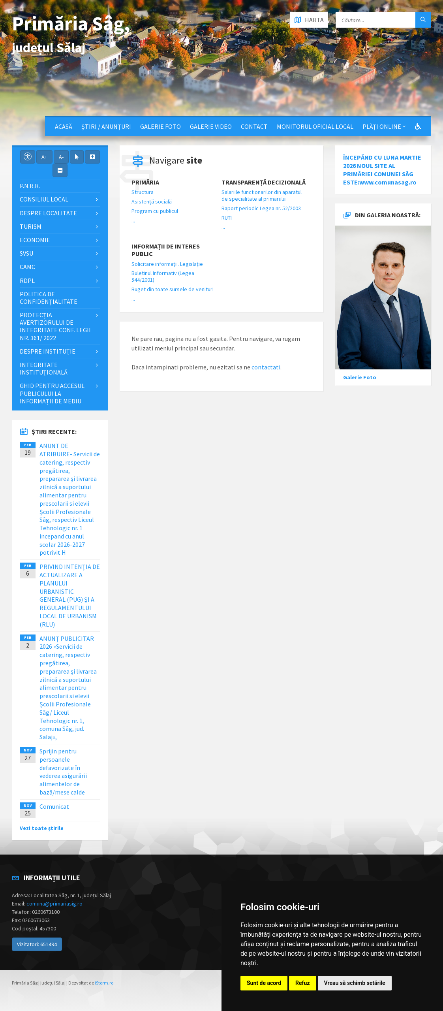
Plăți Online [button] (381, 126)
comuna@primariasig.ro (54, 903)
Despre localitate (48, 213)
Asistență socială (151, 201)
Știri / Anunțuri (106, 126)
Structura (142, 192)
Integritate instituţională (44, 368)
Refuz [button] (302, 983)
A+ (44, 156)
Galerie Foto (160, 126)
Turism (30, 226)
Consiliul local (44, 199)
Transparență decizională (264, 182)
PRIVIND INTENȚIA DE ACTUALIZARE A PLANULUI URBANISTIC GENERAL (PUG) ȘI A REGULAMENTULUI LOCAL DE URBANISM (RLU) (69, 595)
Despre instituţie (47, 351)
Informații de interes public (165, 250)
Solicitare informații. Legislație (167, 263)
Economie (35, 240)
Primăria (145, 182)
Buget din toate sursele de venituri (172, 289)
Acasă (63, 126)
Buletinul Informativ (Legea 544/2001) (162, 276)
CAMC (27, 267)
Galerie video (211, 126)
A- (61, 156)
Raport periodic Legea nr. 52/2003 (261, 208)
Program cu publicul (154, 211)
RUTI (227, 217)
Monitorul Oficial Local (315, 126)
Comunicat (54, 806)
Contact (254, 126)
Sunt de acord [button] (264, 983)
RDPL (27, 280)
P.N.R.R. (30, 186)
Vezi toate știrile (42, 828)
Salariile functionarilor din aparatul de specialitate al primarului (262, 195)
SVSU (26, 253)
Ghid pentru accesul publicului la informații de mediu (52, 393)
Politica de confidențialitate (48, 297)
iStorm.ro (104, 983)
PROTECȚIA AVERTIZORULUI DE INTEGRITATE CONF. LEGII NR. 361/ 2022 (55, 326)
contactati (266, 367)
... (133, 220)
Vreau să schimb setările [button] (354, 983)
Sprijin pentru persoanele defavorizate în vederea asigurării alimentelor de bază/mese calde (63, 771)
